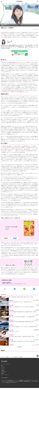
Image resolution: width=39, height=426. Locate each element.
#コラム (2, 291)
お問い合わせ (3, 371)
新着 (6, 3)
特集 (2, 365)
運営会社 (2, 373)
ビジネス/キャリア (34, 3)
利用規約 (2, 370)
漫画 (22, 3)
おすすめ (2, 367)
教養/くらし (27, 3)
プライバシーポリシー (5, 374)
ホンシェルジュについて (5, 364)
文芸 (18, 3)
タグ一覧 (2, 368)
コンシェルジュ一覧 (12, 3)
